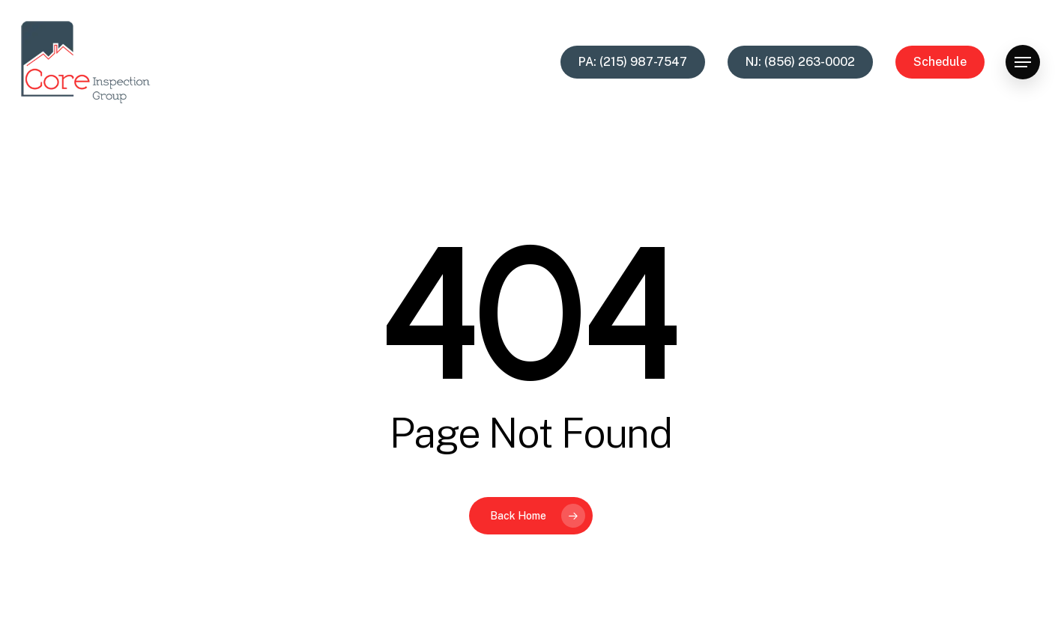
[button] (1023, 62)
